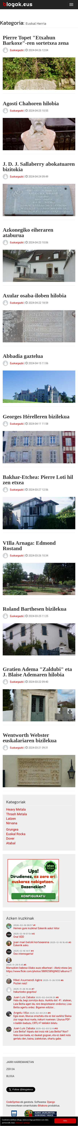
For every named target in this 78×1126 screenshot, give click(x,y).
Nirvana (11, 823)
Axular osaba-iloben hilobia (34, 295)
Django (51, 1102)
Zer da (10, 1069)
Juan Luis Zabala (24, 997)
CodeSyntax (13, 1102)
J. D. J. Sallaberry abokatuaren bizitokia (39, 166)
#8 (57, 997)
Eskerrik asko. (21, 945)
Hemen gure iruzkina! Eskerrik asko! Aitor (36, 928)
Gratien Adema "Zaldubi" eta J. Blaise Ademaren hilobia (37, 671)
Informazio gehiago (22, 1123)
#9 (49, 1013)
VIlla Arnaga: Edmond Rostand (29, 545)
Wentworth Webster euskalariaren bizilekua (30, 737)
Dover (10, 838)
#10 (56, 1028)
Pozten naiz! (20, 983)
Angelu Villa (21, 1012)
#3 (69, 942)
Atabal (11, 843)
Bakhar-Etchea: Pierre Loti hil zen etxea (38, 479)
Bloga (10, 1076)
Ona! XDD (18, 936)
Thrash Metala (16, 814)
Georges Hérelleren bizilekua (36, 416)
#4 (32, 950)
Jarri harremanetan (20, 1062)
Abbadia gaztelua (23, 356)
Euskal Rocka (15, 834)
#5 (25, 964)
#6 (62, 980)
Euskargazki (16, 50)
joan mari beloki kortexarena (31, 942)
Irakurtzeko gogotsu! (24, 991)
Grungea (12, 829)
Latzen (11, 818)
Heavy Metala (16, 809)
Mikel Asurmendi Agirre (27, 980)
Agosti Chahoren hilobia (31, 103)
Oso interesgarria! (23, 953)
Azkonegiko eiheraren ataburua (28, 232)
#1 (34, 925)
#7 (33, 989)
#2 (33, 933)
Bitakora (42, 1105)
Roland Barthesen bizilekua (34, 609)
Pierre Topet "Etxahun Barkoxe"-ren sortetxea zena (36, 40)
